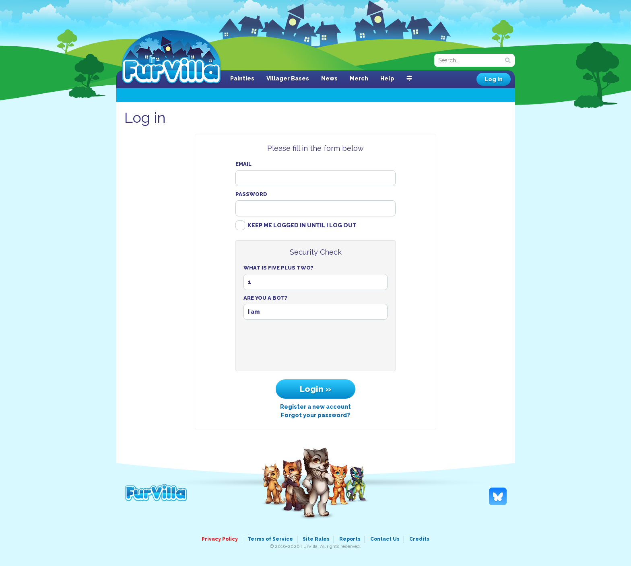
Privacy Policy (220, 539)
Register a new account (315, 406)
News (329, 78)
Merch (359, 78)
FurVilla (171, 57)
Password (251, 194)
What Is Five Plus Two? (278, 268)
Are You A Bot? (265, 298)
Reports (350, 539)
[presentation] (315, 347)
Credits (419, 539)
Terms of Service (270, 539)
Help (387, 78)
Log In (494, 79)
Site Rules (316, 539)
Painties (242, 78)
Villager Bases (287, 78)
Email (243, 164)
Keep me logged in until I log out (302, 225)
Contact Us (385, 539)
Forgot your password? (315, 415)
